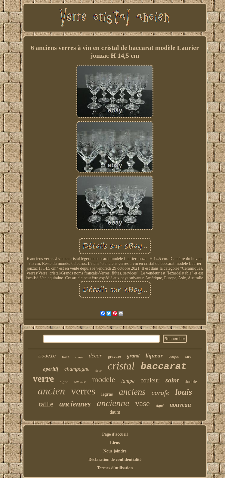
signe (64, 381)
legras (107, 394)
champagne (76, 369)
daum (114, 412)
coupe (79, 357)
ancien (51, 391)
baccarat (163, 366)
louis (183, 392)
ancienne (113, 403)
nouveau (180, 404)
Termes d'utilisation (115, 468)
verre (43, 378)
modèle (47, 356)
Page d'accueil (115, 434)
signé (160, 406)
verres (83, 391)
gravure (114, 356)
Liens (115, 442)
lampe (127, 381)
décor (95, 355)
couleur (149, 380)
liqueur (154, 355)
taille (46, 404)
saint (172, 380)
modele (103, 379)
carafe (160, 393)
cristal (121, 366)
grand (133, 356)
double (191, 381)
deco (98, 370)
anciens (132, 392)
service (80, 381)
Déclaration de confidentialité (115, 459)
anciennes (75, 404)
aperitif (50, 369)
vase (142, 403)
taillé (65, 357)
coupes (174, 356)
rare (188, 356)
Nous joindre (114, 451)
